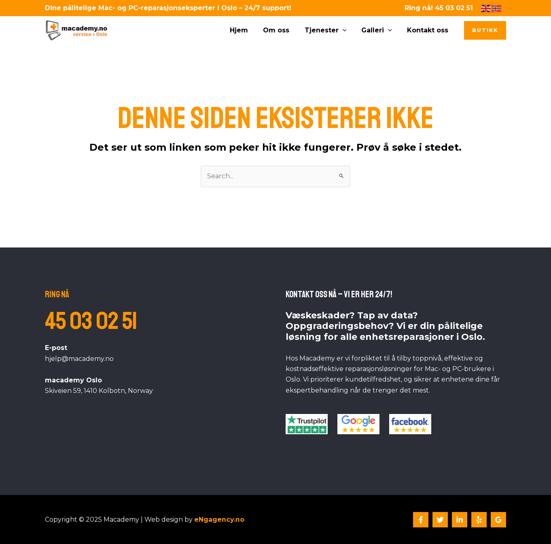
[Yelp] (479, 519)
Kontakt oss (428, 30)
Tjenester (331, 30)
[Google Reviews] (498, 519)
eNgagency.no (219, 519)
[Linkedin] (459, 519)
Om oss (284, 30)
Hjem (248, 30)
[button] (485, 30)
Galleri (380, 30)
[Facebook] (420, 519)
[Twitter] (440, 519)
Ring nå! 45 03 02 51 (439, 8)
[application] (348, 30)
